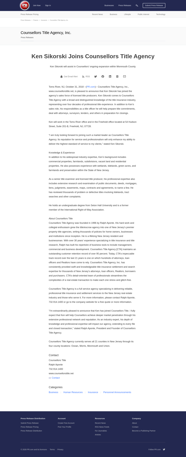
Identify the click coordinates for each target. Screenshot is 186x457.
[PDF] (117, 76)
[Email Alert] (62, 76)
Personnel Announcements (117, 392)
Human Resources (73, 392)
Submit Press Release (154, 5)
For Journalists (101, 431)
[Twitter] (95, 76)
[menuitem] (137, 5)
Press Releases (26, 20)
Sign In (48, 5)
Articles (98, 435)
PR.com (91, 87)
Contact (54, 378)
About (134, 423)
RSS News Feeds (102, 427)
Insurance (44, 20)
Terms (52, 449)
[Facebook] (102, 76)
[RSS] (84, 76)
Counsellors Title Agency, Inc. (59, 20)
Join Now (37, 5)
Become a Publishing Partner (144, 431)
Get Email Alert (71, 77)
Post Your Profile (64, 427)
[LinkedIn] (110, 76)
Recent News (100, 423)
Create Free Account (66, 423)
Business (53, 392)
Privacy (60, 449)
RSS (88, 77)
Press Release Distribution (31, 431)
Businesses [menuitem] (109, 5)
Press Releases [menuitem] (124, 5)
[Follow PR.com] (163, 449)
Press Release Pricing (29, 427)
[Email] (124, 76)
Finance (35, 20)
